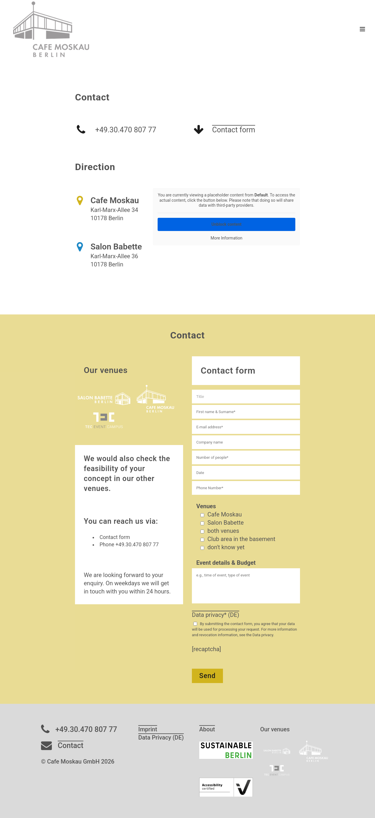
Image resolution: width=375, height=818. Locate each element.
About (207, 729)
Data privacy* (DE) (215, 614)
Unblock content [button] (226, 224)
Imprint (147, 729)
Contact (70, 745)
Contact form (233, 130)
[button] (13, 805)
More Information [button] (226, 237)
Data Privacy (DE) (161, 737)
